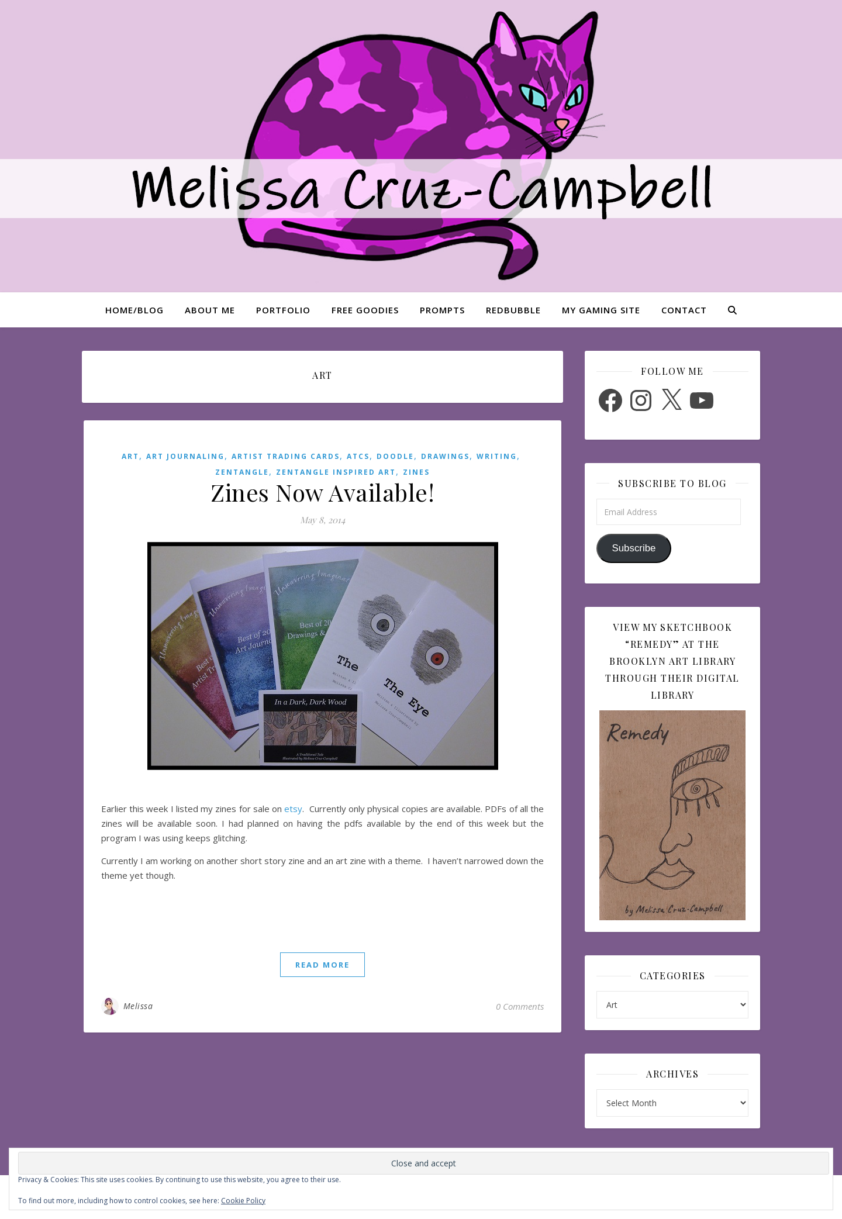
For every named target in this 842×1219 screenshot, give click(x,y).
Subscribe (633, 548)
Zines (416, 472)
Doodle (395, 456)
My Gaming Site (601, 310)
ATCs (358, 456)
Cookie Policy (243, 1201)
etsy (293, 808)
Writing (497, 456)
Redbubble (513, 310)
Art (130, 456)
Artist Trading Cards (286, 456)
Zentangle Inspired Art (336, 472)
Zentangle (242, 472)
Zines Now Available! (322, 491)
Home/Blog (134, 310)
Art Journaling (185, 456)
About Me (210, 310)
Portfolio (283, 310)
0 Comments (520, 1006)
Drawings (445, 456)
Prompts (442, 310)
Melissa (138, 1005)
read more (322, 964)
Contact (684, 310)
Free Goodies (365, 310)
